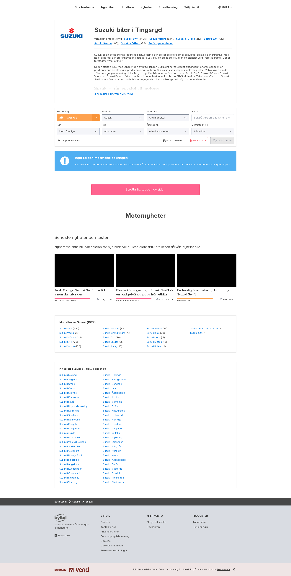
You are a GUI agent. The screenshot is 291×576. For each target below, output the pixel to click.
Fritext (195, 111)
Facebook (64, 535)
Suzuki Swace (103, 43)
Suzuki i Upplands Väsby (73, 406)
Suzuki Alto (109, 337)
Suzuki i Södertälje (69, 446)
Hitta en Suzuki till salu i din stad (82, 368)
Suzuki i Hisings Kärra (115, 379)
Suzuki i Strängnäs (113, 442)
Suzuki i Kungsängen (70, 469)
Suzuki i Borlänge (112, 384)
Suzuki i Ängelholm (69, 464)
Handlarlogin (200, 527)
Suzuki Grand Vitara (114, 333)
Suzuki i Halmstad (113, 415)
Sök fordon (83, 7)
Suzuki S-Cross (185, 39)
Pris (104, 125)
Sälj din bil (191, 7)
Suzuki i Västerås (112, 469)
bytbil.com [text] (60, 518)
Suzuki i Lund (110, 388)
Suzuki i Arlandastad (114, 460)
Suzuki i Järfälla (111, 433)
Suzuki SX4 (211, 39)
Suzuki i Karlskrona (69, 397)
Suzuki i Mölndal (68, 375)
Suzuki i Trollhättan (113, 477)
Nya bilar (107, 7)
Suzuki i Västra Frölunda (72, 442)
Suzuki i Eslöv (110, 406)
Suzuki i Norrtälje (112, 419)
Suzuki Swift (132, 39)
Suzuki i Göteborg (69, 451)
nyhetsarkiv (191, 247)
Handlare (127, 7)
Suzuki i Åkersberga (114, 393)
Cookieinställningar (112, 545)
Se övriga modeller (160, 43)
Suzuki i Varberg (68, 482)
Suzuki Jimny (110, 346)
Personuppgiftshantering (115, 536)
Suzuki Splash (110, 342)
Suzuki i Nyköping (112, 437)
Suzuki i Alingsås (112, 446)
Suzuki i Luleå (66, 402)
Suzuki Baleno (154, 346)
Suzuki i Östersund (69, 473)
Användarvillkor (110, 531)
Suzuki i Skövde (68, 393)
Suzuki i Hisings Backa (71, 455)
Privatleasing (168, 7)
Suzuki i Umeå (67, 384)
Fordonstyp (63, 111)
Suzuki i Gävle (67, 433)
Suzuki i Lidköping (69, 477)
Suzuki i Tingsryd (112, 428)
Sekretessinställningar (114, 550)
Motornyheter (146, 216)
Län (59, 125)
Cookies (106, 541)
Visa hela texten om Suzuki (115, 94)
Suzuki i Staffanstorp (114, 482)
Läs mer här (223, 569)
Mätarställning (200, 125)
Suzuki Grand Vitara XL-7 (204, 328)
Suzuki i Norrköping (70, 419)
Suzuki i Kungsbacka (70, 428)
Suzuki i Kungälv (68, 424)
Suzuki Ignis (153, 333)
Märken (106, 111)
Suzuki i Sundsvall (69, 415)
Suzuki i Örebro (67, 388)
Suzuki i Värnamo (112, 402)
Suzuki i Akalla (111, 397)
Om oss (105, 522)
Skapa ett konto (156, 522)
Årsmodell (153, 125)
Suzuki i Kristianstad (114, 410)
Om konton (153, 527)
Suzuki (81, 322)
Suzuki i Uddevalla (69, 437)
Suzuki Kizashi (154, 342)
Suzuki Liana (154, 337)
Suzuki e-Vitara (130, 43)
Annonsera (199, 522)
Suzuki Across (154, 328)
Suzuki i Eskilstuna (69, 410)
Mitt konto (227, 7)
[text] (59, 7)
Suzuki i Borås (110, 464)
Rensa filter (198, 140)
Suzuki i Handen (112, 424)
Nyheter (146, 7)
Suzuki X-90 (196, 333)
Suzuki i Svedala (112, 473)
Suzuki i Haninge (112, 375)
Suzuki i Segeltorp (69, 379)
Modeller (152, 111)
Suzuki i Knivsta (111, 455)
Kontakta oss (108, 527)
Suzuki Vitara (157, 39)
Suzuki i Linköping (69, 460)
